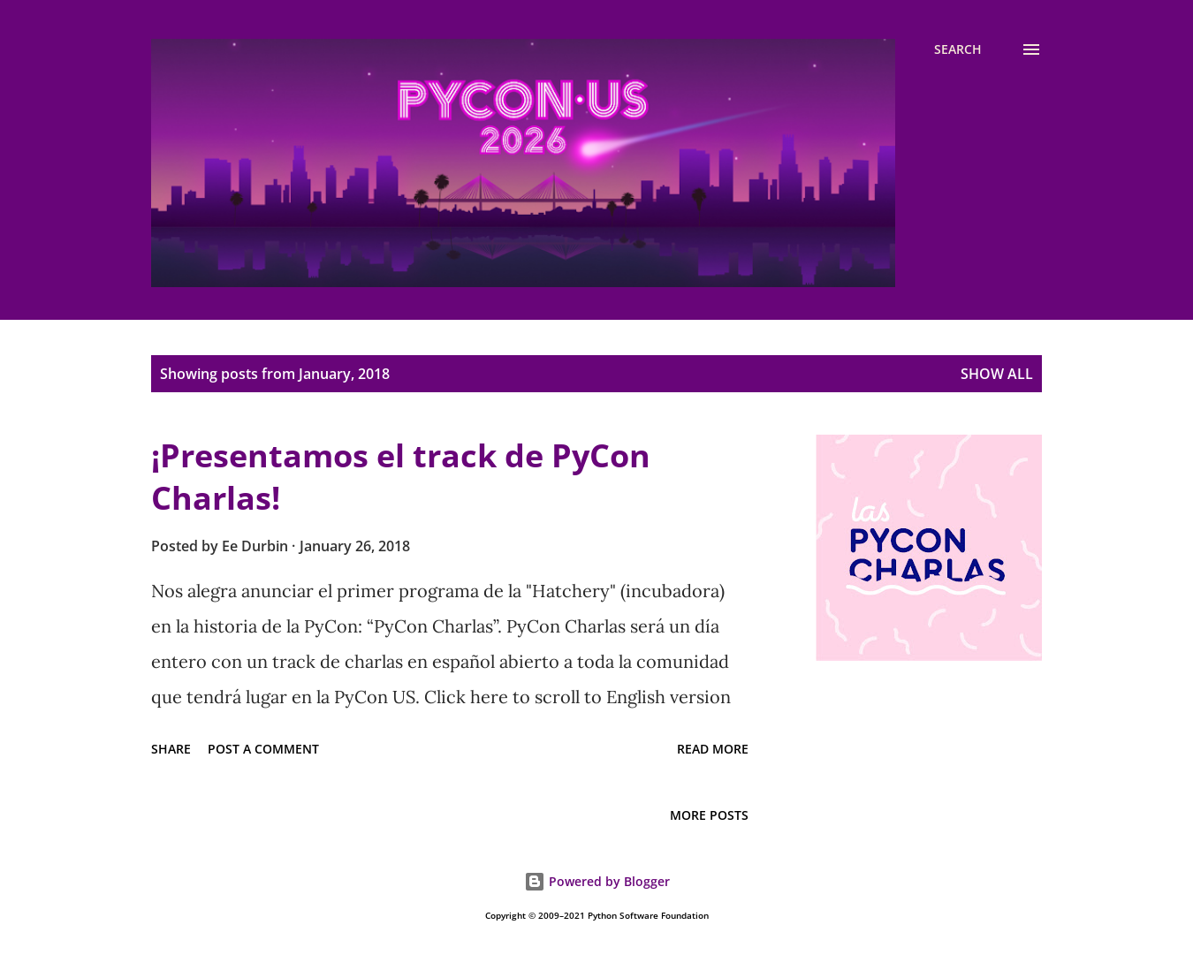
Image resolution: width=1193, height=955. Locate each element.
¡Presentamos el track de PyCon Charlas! (400, 476)
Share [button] (171, 748)
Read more (712, 748)
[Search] (958, 49)
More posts (709, 815)
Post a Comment (263, 748)
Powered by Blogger (597, 881)
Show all (997, 373)
